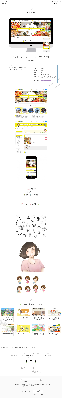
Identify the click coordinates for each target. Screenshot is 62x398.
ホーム (10, 353)
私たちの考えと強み (17, 353)
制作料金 (11, 355)
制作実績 (38, 353)
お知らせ (28, 357)
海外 (41, 72)
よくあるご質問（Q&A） (39, 355)
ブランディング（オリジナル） (46, 80)
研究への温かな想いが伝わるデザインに (23, 318)
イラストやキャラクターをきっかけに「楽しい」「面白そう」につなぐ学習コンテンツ (7, 319)
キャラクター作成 (49, 76)
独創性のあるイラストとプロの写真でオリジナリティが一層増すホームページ (39, 318)
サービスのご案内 (32, 353)
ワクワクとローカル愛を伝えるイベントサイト (23, 334)
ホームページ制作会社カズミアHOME (7, 347)
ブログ (33, 357)
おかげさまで (48, 355)
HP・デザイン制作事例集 (46, 353)
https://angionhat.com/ (44, 66)
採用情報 (21, 355)
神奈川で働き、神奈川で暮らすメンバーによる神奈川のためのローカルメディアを (54, 318)
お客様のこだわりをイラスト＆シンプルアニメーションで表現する (39, 334)
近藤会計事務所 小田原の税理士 (7, 334)
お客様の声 (25, 353)
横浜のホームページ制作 (29, 355)
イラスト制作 (43, 76)
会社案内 (16, 355)
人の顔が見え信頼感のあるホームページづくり (54, 334)
